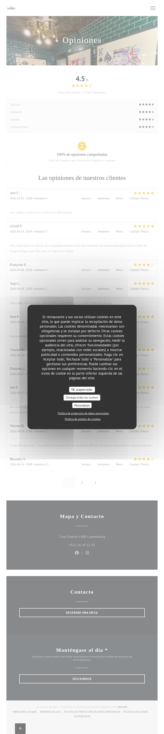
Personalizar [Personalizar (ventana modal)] (82, 405)
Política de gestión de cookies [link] (83, 419)
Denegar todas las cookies (82, 397)
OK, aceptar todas (81, 389)
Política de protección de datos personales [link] (83, 413)
